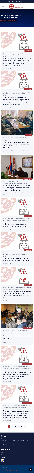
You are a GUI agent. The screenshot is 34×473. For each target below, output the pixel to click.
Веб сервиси (3, 457)
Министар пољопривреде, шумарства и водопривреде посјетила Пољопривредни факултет (16, 145)
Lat (9, 1)
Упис (2, 452)
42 (21, 426)
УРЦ (2, 454)
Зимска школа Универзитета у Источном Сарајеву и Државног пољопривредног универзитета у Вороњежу (16, 188)
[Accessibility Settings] (30, 469)
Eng (12, 1)
